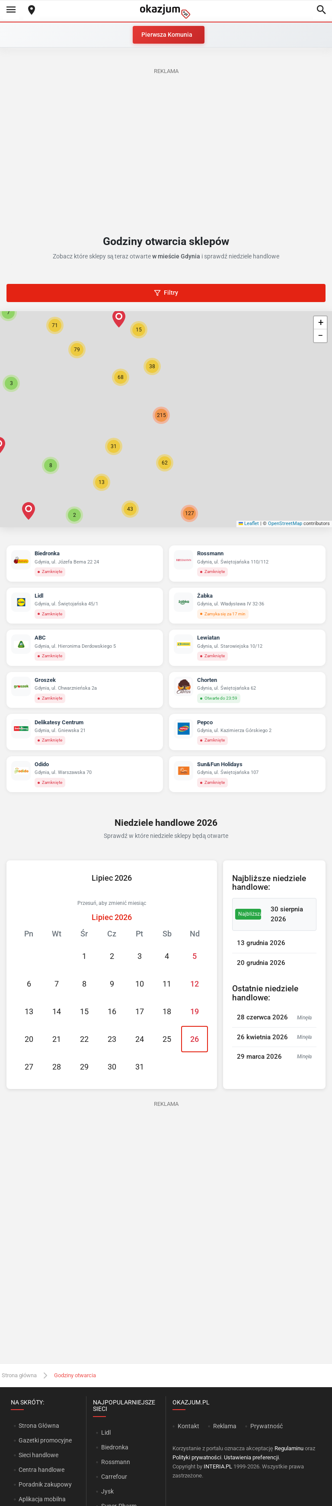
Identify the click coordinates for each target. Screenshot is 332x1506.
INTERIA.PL (218, 1466)
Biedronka (114, 1447)
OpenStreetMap (285, 523)
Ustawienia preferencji (251, 1457)
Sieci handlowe (38, 1455)
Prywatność (266, 1426)
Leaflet (249, 523)
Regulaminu (289, 1448)
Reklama (224, 1426)
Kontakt (188, 1426)
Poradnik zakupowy (45, 1484)
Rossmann (115, 1461)
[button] (152, 366)
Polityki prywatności (196, 1457)
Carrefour (114, 1476)
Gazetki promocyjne (45, 1440)
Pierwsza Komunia (166, 34)
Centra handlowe (41, 1469)
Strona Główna (39, 1425)
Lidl (106, 1432)
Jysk (107, 1491)
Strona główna (19, 1375)
